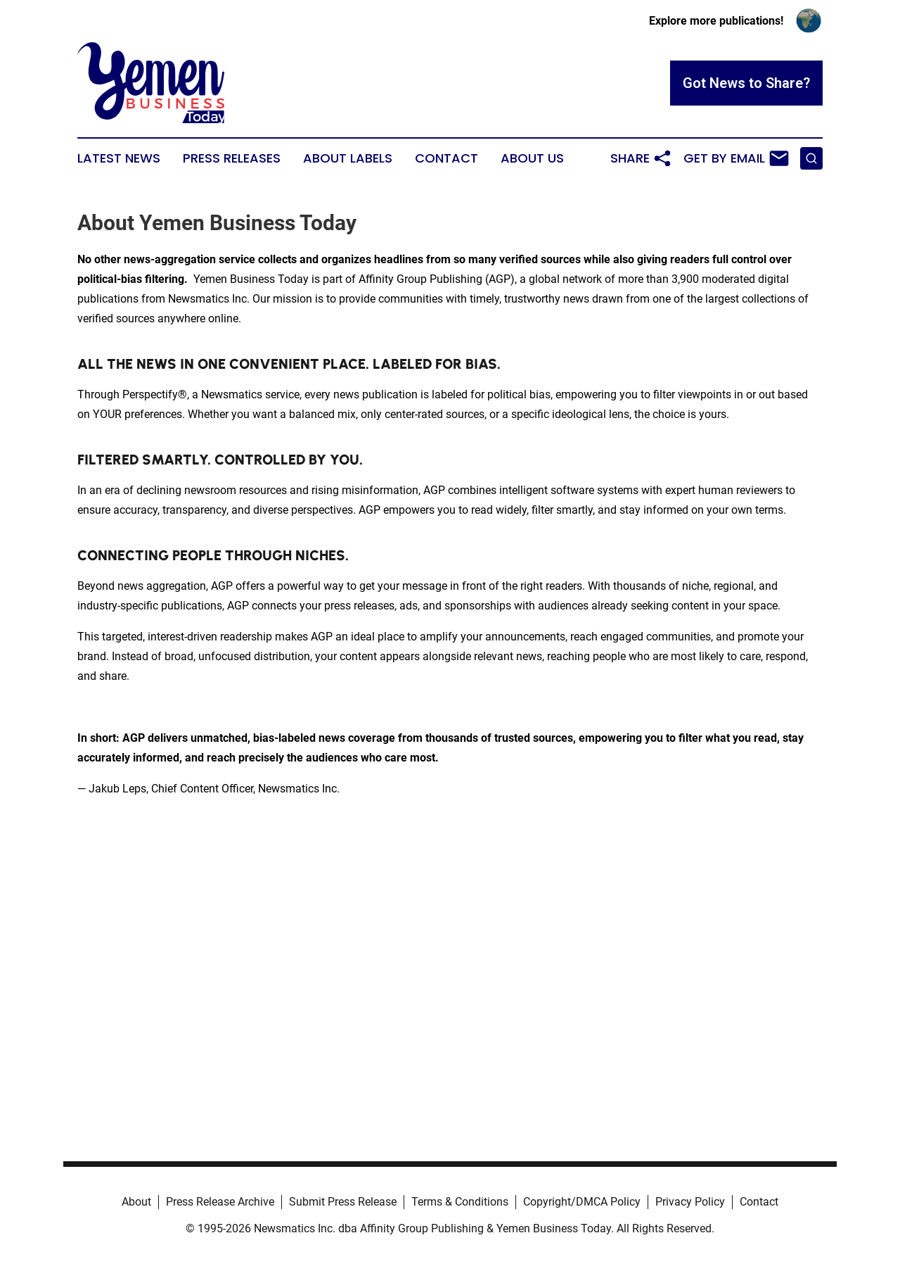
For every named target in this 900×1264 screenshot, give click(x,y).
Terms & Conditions (459, 1201)
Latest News (118, 158)
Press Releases (232, 158)
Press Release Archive (220, 1201)
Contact (446, 158)
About (136, 1201)
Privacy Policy (690, 1201)
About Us (532, 158)
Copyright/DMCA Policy (582, 1201)
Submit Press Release (343, 1201)
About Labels (347, 158)
